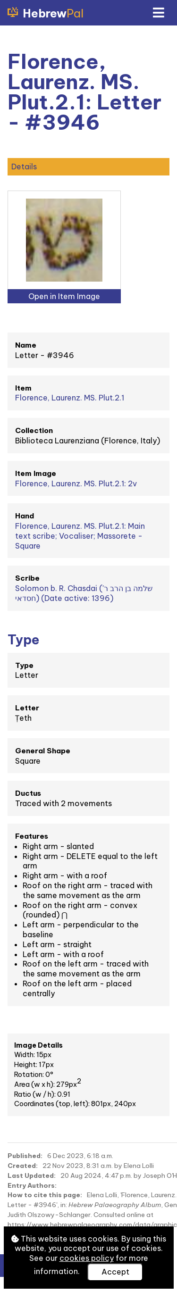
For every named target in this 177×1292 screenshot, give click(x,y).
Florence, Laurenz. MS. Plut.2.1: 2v (76, 483)
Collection (34, 430)
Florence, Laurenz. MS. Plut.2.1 (69, 397)
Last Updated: (32, 1175)
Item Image (35, 473)
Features (31, 836)
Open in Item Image (64, 296)
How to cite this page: (45, 1195)
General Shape (42, 750)
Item (23, 387)
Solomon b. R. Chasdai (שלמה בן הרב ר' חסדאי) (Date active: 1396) (83, 593)
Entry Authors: (32, 1185)
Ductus (28, 793)
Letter (27, 707)
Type (24, 665)
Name (25, 345)
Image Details (38, 1045)
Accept (115, 1271)
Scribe (27, 578)
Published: (25, 1155)
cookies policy (86, 1258)
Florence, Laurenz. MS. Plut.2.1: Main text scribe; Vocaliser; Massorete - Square (80, 535)
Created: (23, 1165)
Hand (24, 515)
